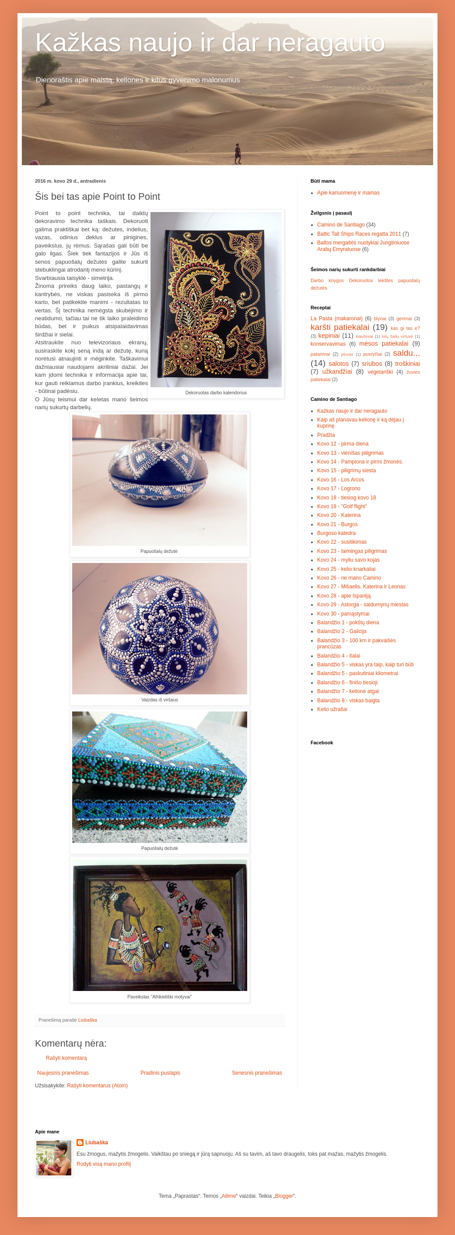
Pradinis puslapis (160, 1073)
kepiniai (329, 335)
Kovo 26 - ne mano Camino (349, 578)
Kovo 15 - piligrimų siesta (346, 470)
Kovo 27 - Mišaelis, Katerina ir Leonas (361, 587)
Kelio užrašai (332, 709)
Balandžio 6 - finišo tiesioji (347, 682)
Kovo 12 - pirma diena (342, 444)
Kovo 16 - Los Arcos (340, 480)
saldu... (406, 352)
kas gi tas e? (405, 328)
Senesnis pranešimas (257, 1073)
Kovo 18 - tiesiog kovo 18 (346, 498)
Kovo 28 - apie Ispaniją (344, 596)
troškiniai (407, 363)
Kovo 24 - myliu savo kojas (348, 560)
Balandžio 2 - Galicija (342, 631)
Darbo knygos (327, 280)
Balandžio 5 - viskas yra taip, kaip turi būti (365, 665)
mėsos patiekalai (383, 343)
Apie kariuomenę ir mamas (348, 193)
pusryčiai (372, 354)
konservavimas (328, 344)
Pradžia (326, 435)
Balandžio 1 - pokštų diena (348, 622)
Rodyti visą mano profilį (104, 1164)
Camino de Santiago (341, 225)
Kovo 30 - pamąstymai (343, 614)
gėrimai (404, 318)
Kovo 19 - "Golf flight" (342, 506)
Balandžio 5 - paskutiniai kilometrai (357, 673)
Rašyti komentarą (66, 1058)
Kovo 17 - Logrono (338, 488)
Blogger (284, 1196)
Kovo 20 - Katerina (338, 515)
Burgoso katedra (336, 533)
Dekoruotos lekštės (371, 280)
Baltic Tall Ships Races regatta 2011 (359, 234)
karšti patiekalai (340, 327)
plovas (347, 354)
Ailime (229, 1196)
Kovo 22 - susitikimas (342, 542)
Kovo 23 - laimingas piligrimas (352, 551)
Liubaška (96, 1142)
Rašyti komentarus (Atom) (97, 1086)
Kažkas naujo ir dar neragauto (210, 42)
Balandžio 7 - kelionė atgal (348, 691)
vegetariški (380, 372)
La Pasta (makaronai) (337, 318)
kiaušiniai (364, 336)
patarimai (320, 354)
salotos (339, 363)
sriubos (372, 363)
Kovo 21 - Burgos (337, 524)
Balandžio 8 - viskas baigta (348, 700)
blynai (380, 318)
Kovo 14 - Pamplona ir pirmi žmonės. (360, 462)
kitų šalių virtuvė (397, 336)
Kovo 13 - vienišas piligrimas (350, 453)
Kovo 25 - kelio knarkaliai (346, 569)
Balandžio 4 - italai (338, 656)
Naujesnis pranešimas (63, 1073)
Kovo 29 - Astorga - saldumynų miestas (363, 605)
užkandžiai (337, 371)
